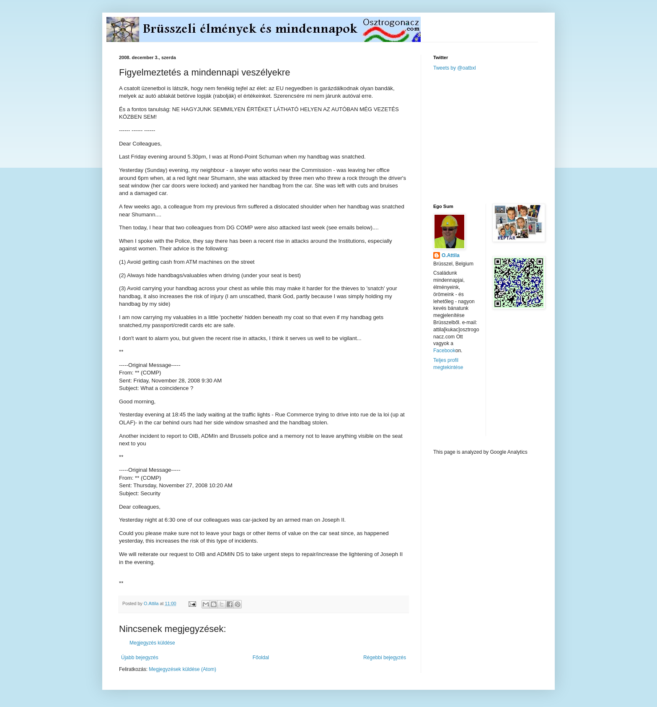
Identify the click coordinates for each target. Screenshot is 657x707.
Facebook (444, 351)
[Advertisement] (496, 136)
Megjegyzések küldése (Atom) (182, 669)
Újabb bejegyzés (139, 657)
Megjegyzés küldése (152, 643)
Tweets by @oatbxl (454, 68)
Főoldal (261, 657)
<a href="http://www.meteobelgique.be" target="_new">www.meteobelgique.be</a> (468, 410)
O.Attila (451, 255)
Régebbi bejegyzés (384, 657)
